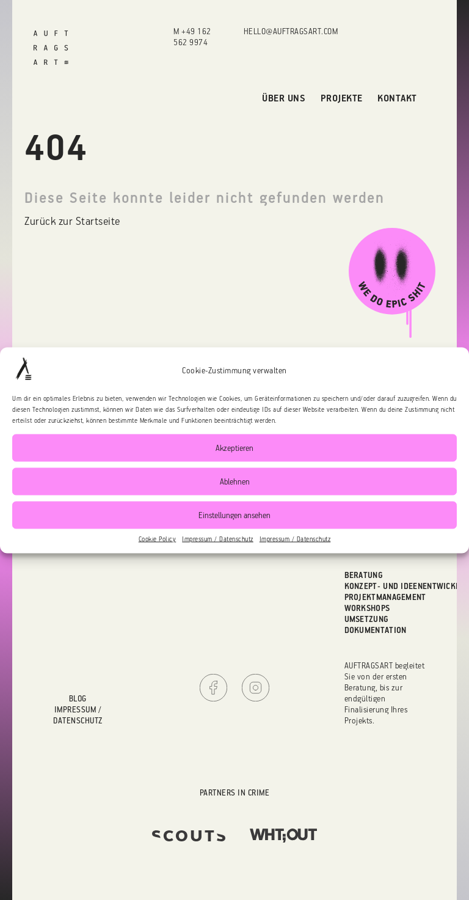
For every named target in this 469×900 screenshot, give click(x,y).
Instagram (255, 687)
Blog (78, 698)
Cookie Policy (157, 538)
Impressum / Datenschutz (217, 538)
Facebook (213, 687)
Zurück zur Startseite (72, 220)
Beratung (363, 574)
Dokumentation (375, 629)
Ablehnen (235, 481)
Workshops (367, 607)
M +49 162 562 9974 (192, 36)
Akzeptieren (234, 447)
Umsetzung (366, 618)
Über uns (283, 98)
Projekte (342, 98)
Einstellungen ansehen (234, 515)
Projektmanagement (385, 596)
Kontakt (397, 98)
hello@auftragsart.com (291, 31)
